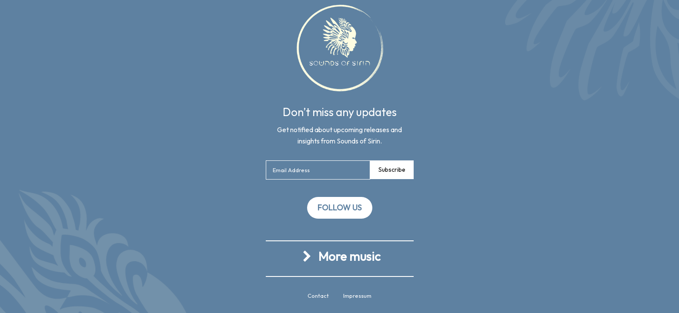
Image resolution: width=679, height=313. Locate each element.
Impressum (357, 295)
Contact (318, 295)
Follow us (339, 208)
